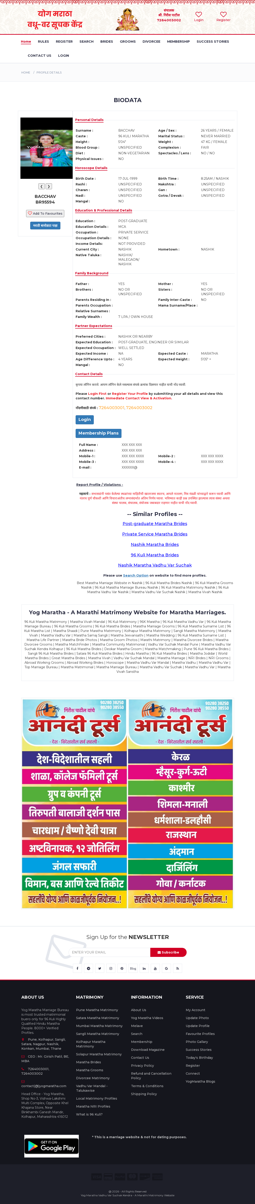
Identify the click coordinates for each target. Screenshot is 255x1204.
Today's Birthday (199, 1058)
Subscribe (168, 952)
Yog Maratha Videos (147, 1018)
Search (136, 1034)
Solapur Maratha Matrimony (99, 1054)
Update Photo (197, 1018)
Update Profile (198, 1026)
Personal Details (89, 120)
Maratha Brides (88, 1062)
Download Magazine (148, 1050)
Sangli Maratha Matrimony (97, 1034)
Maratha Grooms (89, 1070)
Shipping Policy (144, 1094)
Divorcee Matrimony (93, 1078)
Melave (137, 1026)
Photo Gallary (197, 1042)
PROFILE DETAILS (49, 72)
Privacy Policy (142, 1066)
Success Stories (199, 1050)
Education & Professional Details (103, 210)
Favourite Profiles (200, 1034)
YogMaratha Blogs (200, 1081)
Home (25, 72)
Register (193, 1066)
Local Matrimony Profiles (96, 1098)
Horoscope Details (91, 168)
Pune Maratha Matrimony (97, 1010)
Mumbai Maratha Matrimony (99, 1026)
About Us (138, 1010)
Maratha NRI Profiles (93, 1106)
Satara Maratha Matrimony (97, 1018)
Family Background (91, 273)
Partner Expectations (93, 326)
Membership (141, 1042)
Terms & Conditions (147, 1086)
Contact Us (140, 1058)
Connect (193, 1073)
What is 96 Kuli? (89, 1114)
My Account (195, 1010)
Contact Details (89, 374)
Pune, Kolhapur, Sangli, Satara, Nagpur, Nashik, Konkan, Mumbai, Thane (43, 1044)
